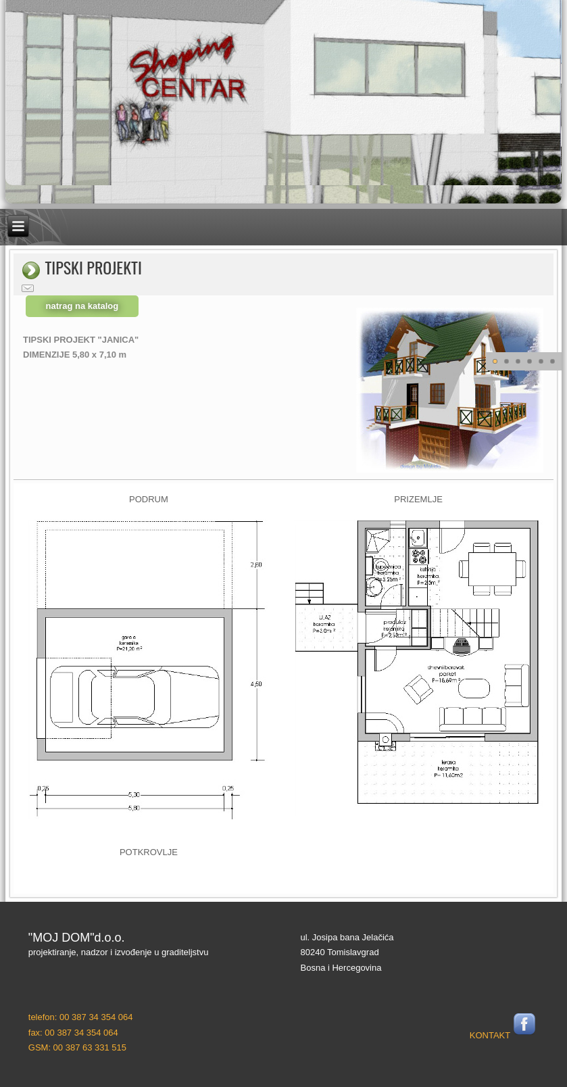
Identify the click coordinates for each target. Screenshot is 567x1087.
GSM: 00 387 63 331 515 (77, 1047)
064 (124, 1017)
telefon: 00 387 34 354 (72, 1017)
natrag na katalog (82, 306)
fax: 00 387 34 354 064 (73, 1033)
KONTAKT (490, 1035)
